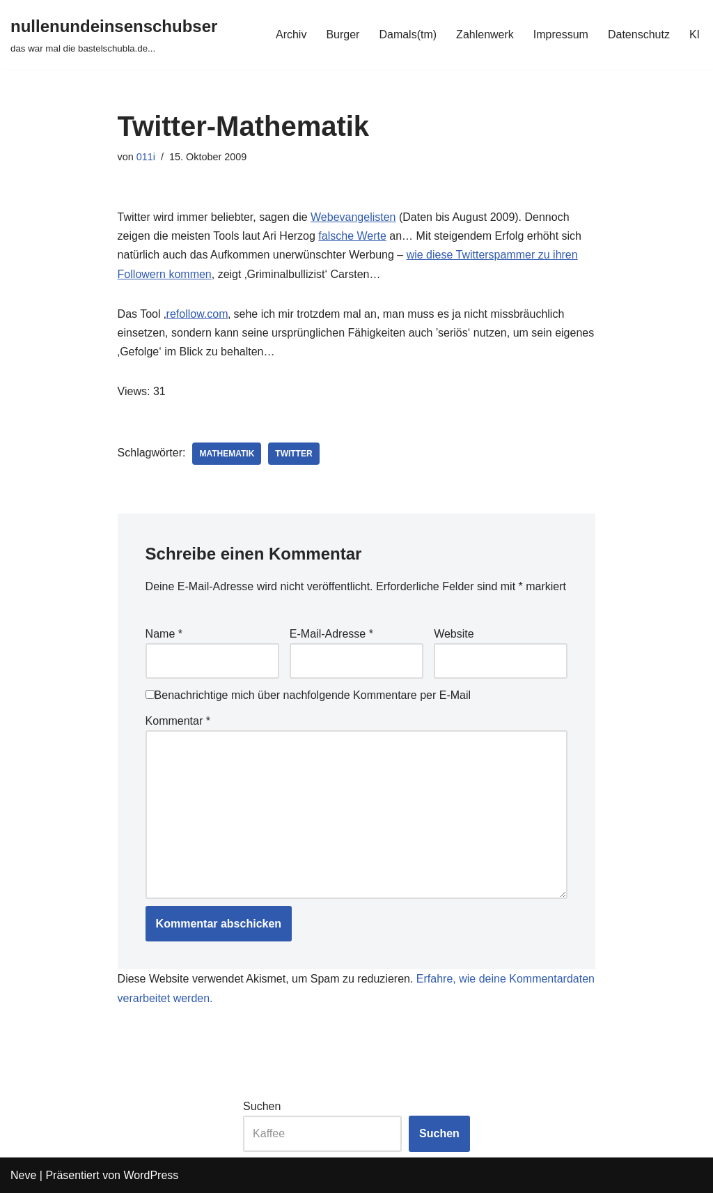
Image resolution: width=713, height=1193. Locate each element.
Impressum (560, 34)
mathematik (226, 454)
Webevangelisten (353, 217)
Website (454, 634)
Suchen (262, 1106)
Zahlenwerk (485, 34)
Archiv (291, 34)
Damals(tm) (408, 34)
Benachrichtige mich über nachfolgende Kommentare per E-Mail (308, 695)
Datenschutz (639, 34)
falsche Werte (352, 236)
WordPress (150, 1175)
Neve (23, 1175)
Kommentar (178, 721)
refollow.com (197, 314)
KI (694, 34)
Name (164, 634)
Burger (342, 34)
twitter (293, 454)
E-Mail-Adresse (331, 634)
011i (145, 156)
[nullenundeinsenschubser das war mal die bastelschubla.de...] (113, 34)
